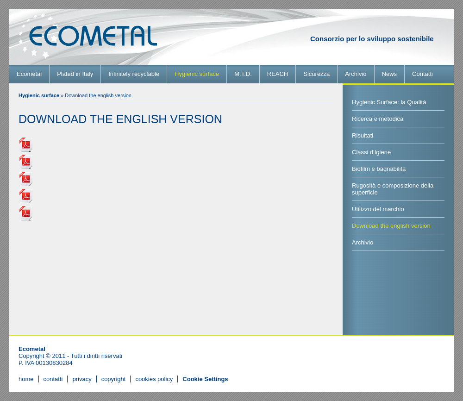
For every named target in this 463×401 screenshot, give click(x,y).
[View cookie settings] (205, 379)
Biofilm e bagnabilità (379, 168)
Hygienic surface (197, 73)
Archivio (355, 73)
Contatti (422, 73)
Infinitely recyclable (133, 73)
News (389, 73)
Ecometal (29, 73)
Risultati (362, 135)
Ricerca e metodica (377, 118)
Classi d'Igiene (371, 152)
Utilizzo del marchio (378, 209)
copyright (113, 379)
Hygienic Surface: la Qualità (389, 102)
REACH (277, 73)
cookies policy (154, 379)
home (26, 379)
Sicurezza (316, 73)
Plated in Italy (75, 73)
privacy (81, 379)
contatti (53, 379)
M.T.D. (243, 73)
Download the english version (391, 225)
